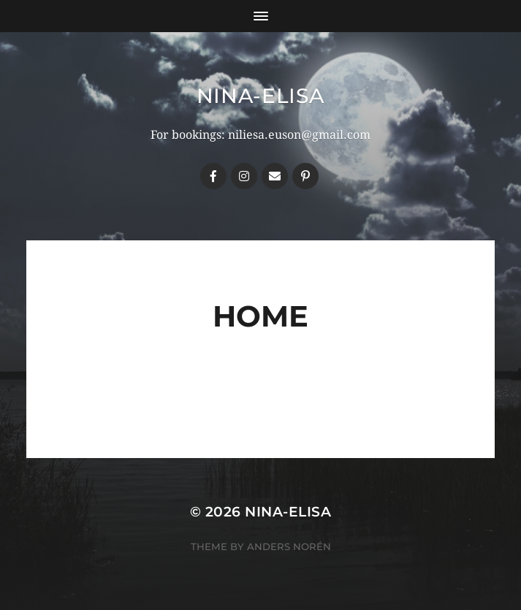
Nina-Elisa (261, 95)
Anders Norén (289, 546)
